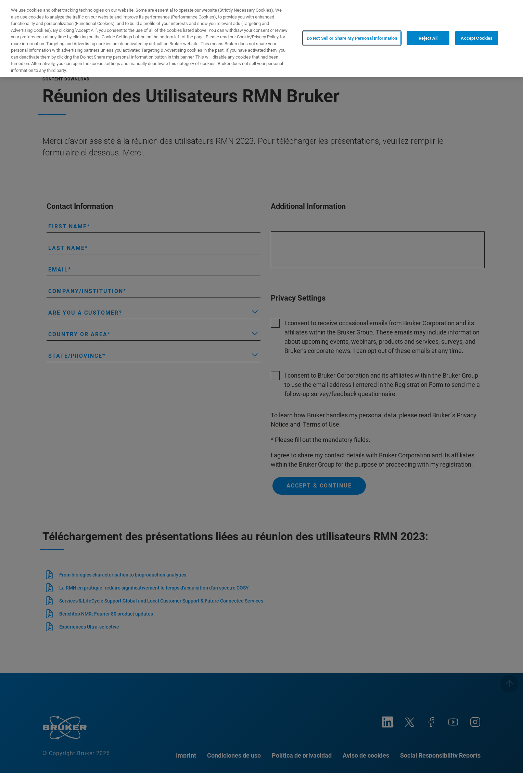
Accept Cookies (477, 37)
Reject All (428, 37)
